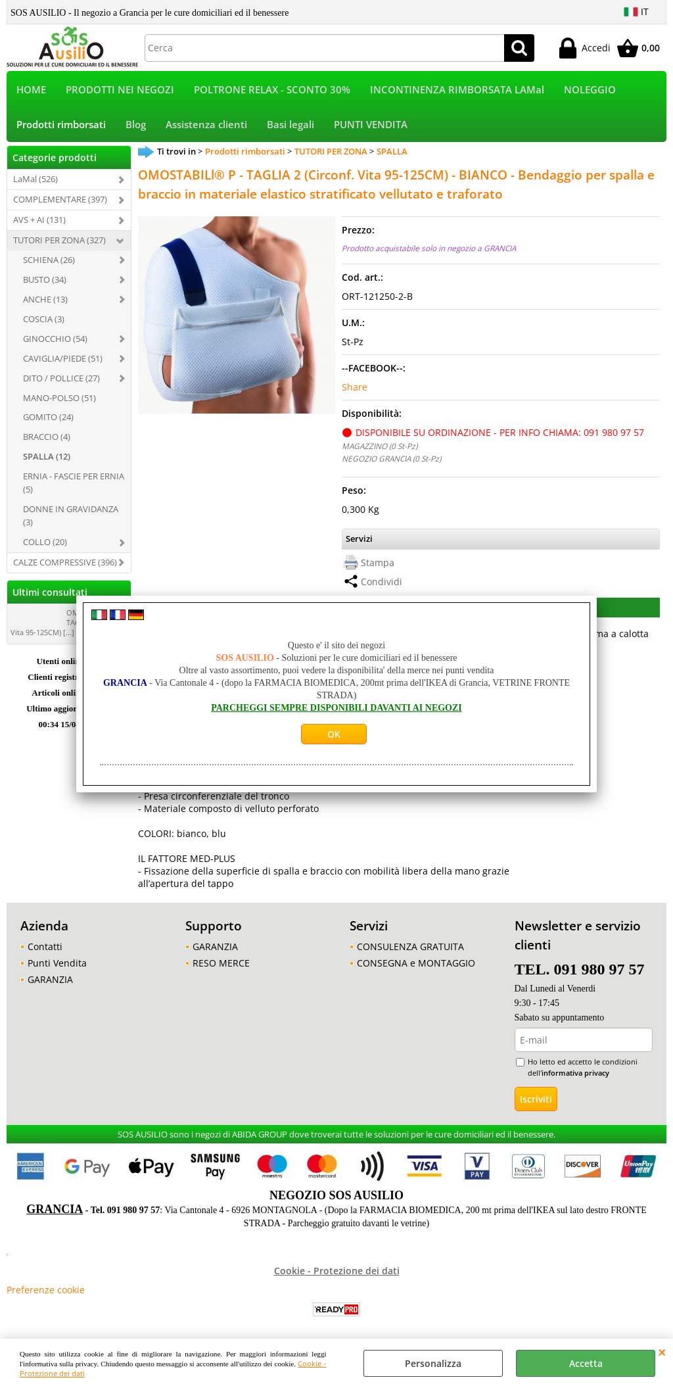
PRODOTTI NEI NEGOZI (120, 90)
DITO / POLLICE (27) (61, 378)
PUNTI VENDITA (370, 125)
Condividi (381, 581)
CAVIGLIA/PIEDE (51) (63, 358)
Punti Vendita (57, 963)
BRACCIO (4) (46, 437)
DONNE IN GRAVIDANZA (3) (70, 515)
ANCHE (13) (45, 299)
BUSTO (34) (44, 279)
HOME (31, 90)
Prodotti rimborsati (61, 125)
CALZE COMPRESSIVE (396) (65, 562)
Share (354, 387)
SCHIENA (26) (49, 260)
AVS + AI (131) (39, 220)
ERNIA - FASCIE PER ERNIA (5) (73, 482)
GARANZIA (50, 979)
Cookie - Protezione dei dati (337, 1270)
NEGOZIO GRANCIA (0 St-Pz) (391, 458)
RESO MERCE (221, 963)
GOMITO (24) (48, 417)
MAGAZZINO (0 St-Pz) (379, 446)
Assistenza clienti (206, 125)
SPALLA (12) (46, 456)
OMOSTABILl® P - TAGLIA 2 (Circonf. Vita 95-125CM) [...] (69, 622)
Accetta (586, 1363)
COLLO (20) (45, 542)
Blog (136, 125)
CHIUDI (662, 1351)
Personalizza (433, 1363)
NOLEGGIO (590, 90)
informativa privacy (575, 1073)
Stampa (377, 562)
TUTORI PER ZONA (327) (59, 240)
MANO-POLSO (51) (59, 398)
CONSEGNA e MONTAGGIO (416, 963)
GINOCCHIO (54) (55, 339)
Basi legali (290, 125)
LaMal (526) (35, 179)
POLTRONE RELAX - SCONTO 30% (272, 90)
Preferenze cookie (46, 1289)
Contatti (45, 946)
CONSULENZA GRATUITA (410, 946)
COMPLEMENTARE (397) (60, 199)
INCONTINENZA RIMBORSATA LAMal (457, 90)
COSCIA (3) (43, 319)
